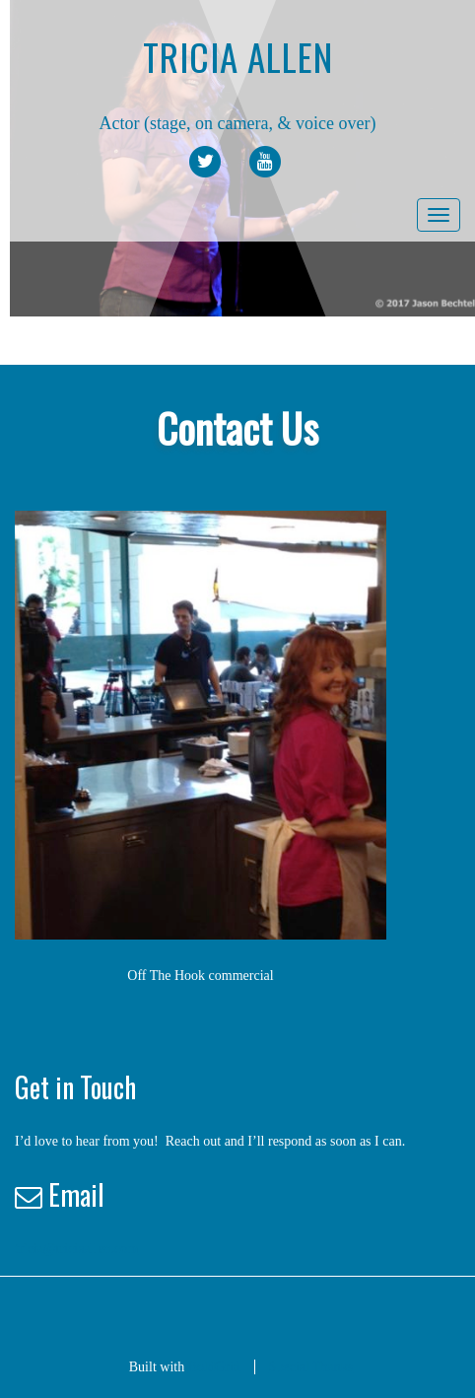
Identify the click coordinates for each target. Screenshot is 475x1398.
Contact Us (237, 427)
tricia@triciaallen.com (76, 1248)
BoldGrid (214, 1367)
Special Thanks (311, 1367)
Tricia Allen (238, 57)
